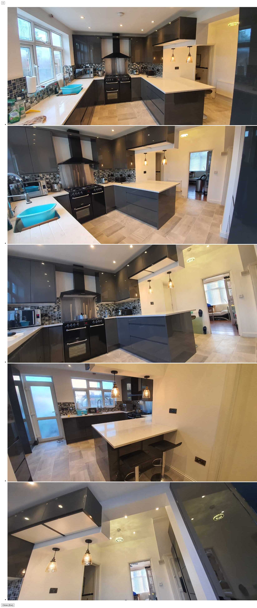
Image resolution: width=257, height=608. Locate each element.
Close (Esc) (7, 605)
